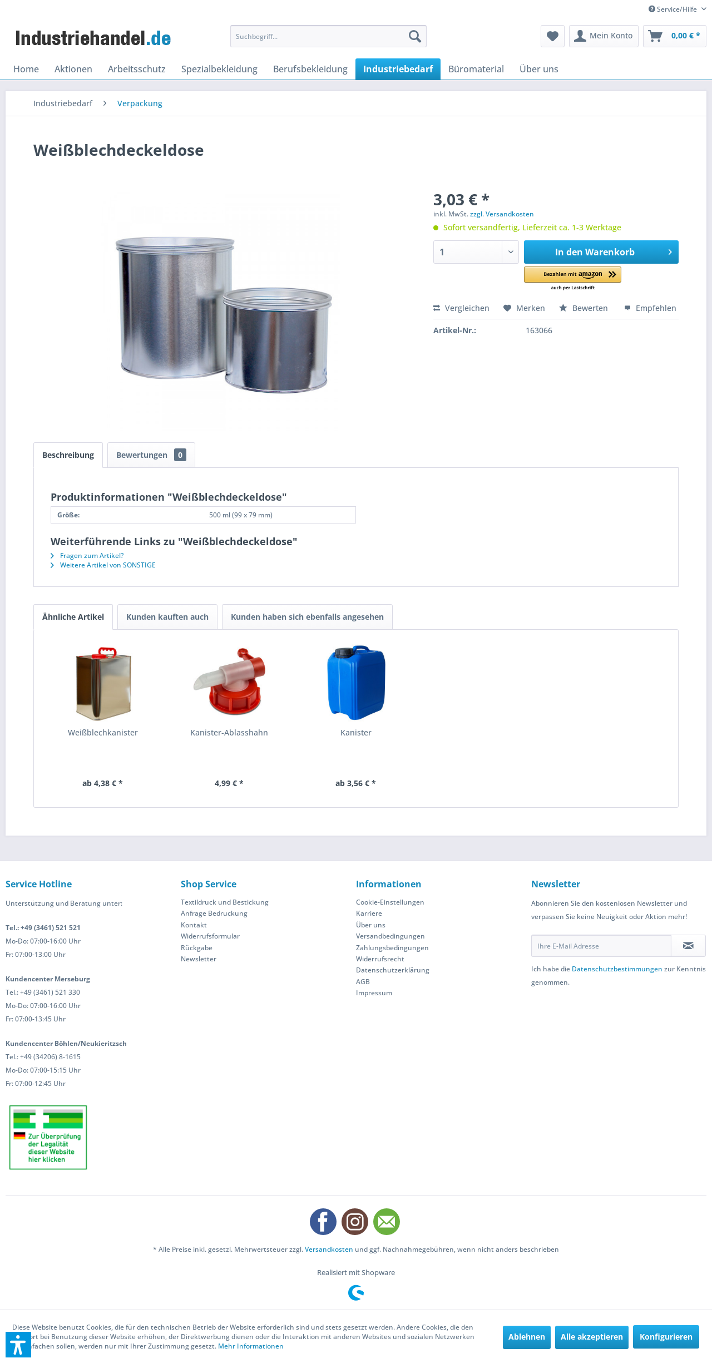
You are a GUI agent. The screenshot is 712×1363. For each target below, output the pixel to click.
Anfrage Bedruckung (214, 913)
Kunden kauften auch (167, 616)
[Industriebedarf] (398, 69)
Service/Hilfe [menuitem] (674, 9)
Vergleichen (461, 308)
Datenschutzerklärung (392, 970)
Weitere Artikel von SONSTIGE (103, 565)
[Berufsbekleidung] (310, 69)
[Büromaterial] (476, 69)
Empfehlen (650, 308)
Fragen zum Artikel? (87, 555)
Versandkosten (329, 1249)
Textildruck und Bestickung (225, 902)
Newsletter (198, 959)
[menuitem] (328, 36)
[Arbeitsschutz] (137, 69)
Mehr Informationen (251, 1346)
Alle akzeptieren (592, 1336)
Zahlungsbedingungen (392, 947)
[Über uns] (539, 69)
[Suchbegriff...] (328, 36)
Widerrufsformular (210, 936)
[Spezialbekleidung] (219, 69)
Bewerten (584, 308)
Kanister (356, 732)
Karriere (369, 913)
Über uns (370, 925)
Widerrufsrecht (380, 959)
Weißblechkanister (103, 732)
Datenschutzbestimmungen (617, 969)
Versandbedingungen (390, 936)
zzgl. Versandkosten (502, 214)
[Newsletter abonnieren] (688, 946)
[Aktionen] (73, 69)
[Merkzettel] (553, 36)
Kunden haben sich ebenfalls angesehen (307, 616)
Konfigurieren (666, 1336)
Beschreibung (68, 455)
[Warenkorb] (674, 36)
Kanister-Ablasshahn (229, 732)
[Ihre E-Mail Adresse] (601, 946)
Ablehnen (526, 1336)
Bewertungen (151, 454)
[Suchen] (415, 36)
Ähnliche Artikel (73, 616)
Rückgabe (196, 947)
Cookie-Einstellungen (390, 902)
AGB (363, 981)
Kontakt (194, 925)
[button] (572, 279)
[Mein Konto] (604, 36)
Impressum (374, 992)
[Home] (26, 69)
